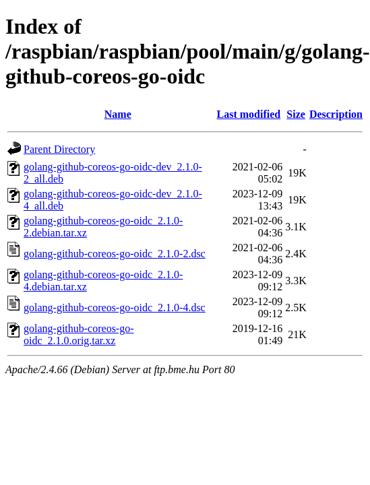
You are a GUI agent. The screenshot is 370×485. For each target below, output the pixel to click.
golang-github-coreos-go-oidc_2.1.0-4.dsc (115, 307)
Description (336, 114)
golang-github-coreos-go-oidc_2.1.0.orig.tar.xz (79, 334)
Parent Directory (59, 149)
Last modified (249, 114)
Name (117, 114)
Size (295, 114)
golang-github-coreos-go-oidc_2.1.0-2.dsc (115, 253)
